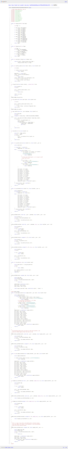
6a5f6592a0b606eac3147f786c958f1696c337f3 (40, 5)
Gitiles (6, 447)
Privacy (9, 447)
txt (63, 447)
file (30, 7)
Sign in (66, 1)
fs (52, 5)
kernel (16, 5)
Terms (12, 447)
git (18, 5)
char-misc (26, 5)
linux (10, 5)
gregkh (22, 5)
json (66, 447)
